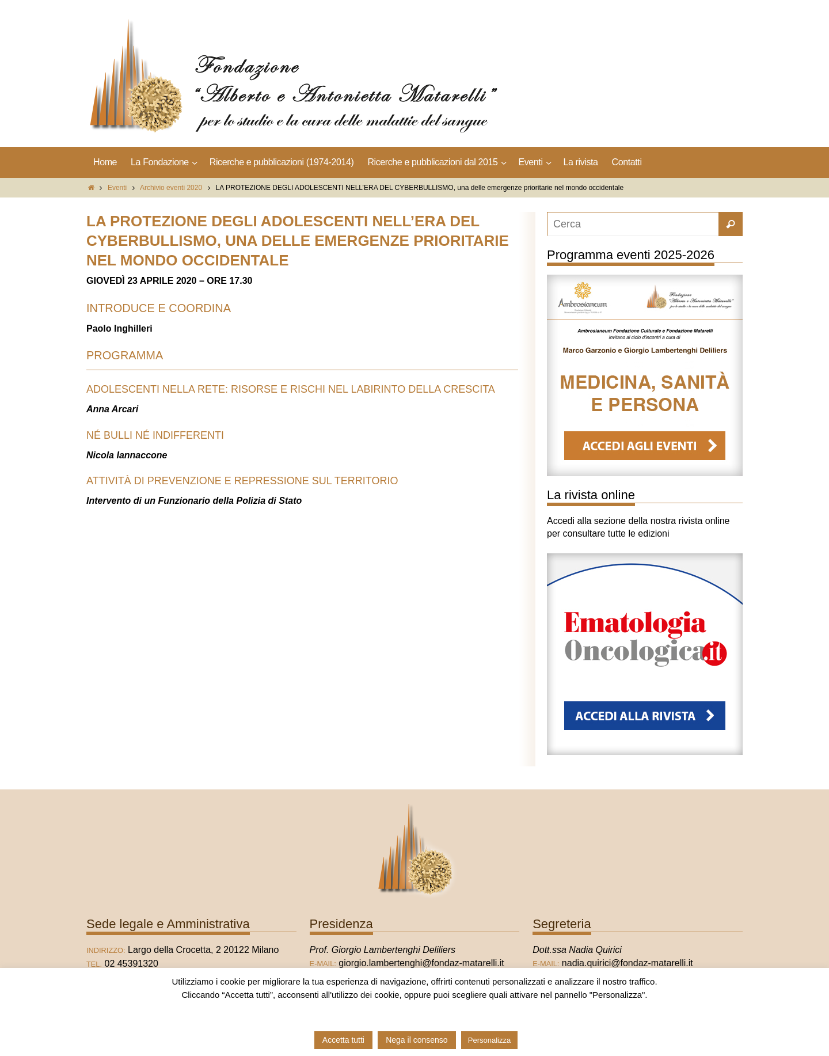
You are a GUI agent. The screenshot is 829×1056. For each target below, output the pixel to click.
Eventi (117, 188)
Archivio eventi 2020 (171, 188)
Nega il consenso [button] (416, 1039)
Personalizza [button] (489, 1040)
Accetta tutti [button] (343, 1039)
